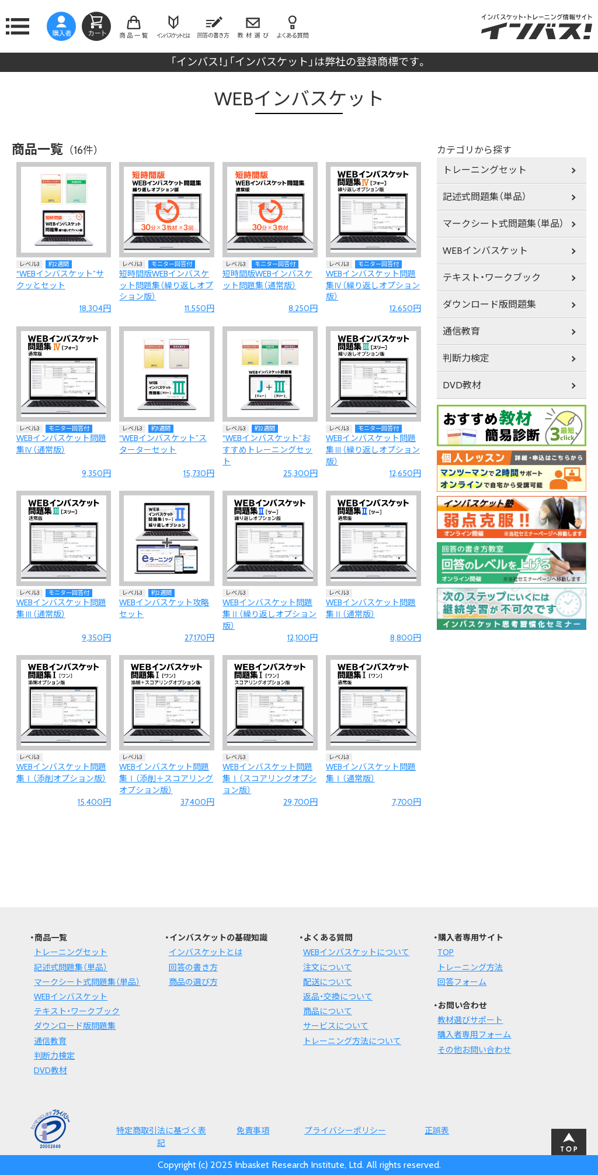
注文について (327, 967)
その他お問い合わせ (474, 1050)
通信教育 (461, 331)
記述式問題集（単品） (485, 196)
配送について (327, 982)
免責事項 (253, 1130)
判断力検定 (466, 358)
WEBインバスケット (485, 250)
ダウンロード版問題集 (489, 304)
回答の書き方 (193, 967)
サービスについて (335, 1026)
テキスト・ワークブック (492, 277)
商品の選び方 (193, 982)
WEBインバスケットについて (356, 952)
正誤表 (437, 1130)
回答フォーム (461, 982)
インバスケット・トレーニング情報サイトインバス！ (536, 26)
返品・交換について (338, 996)
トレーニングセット (485, 169)
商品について (327, 1011)
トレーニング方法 (470, 967)
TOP (445, 952)
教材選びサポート (470, 1020)
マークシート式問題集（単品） (503, 223)
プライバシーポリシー (345, 1130)
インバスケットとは (205, 952)
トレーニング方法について (352, 1041)
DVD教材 (462, 385)
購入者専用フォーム (474, 1034)
